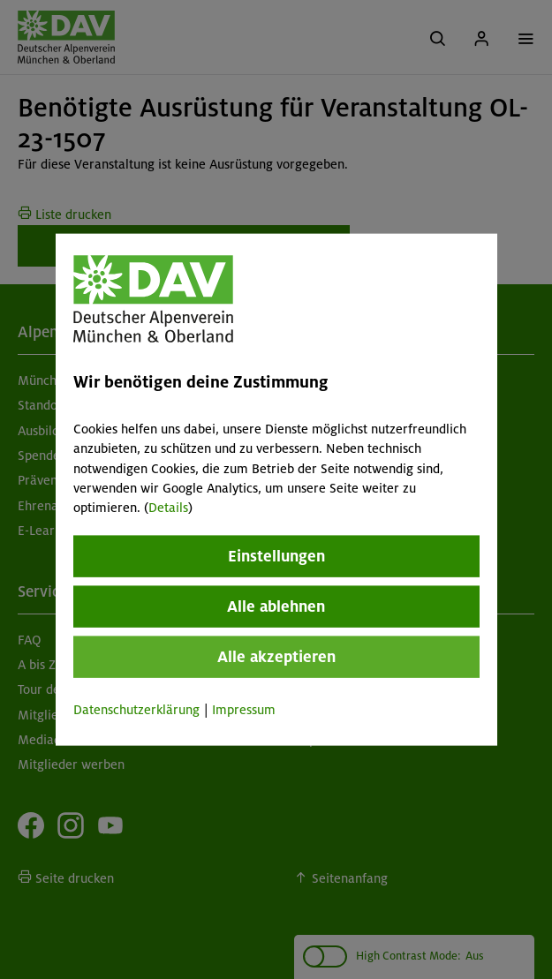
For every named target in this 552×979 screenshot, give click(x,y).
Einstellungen (276, 555)
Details (168, 508)
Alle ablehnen (276, 605)
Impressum (244, 709)
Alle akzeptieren (276, 656)
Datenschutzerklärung (136, 709)
